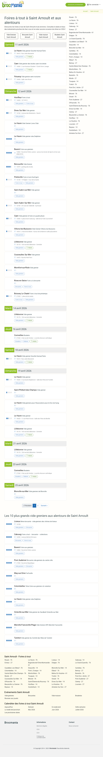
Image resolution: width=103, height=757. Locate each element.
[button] (94, 4)
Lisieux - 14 (73, 23)
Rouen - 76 (73, 17)
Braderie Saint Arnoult (60, 36)
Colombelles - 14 (75, 54)
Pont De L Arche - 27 (76, 87)
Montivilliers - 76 (75, 69)
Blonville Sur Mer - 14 (76, 48)
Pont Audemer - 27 (75, 100)
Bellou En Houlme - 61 (77, 72)
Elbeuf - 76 (73, 60)
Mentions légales (42, 726)
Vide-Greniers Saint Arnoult (11, 36)
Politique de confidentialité (41, 736)
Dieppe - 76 (73, 35)
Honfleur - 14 (73, 118)
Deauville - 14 (74, 45)
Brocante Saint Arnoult (27, 36)
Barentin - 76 (73, 75)
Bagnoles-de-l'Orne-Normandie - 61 (81, 32)
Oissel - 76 (72, 97)
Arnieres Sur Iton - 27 (76, 133)
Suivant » (44, 506)
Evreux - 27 (73, 29)
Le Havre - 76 (73, 20)
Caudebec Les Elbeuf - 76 (78, 42)
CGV (38, 732)
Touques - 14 (73, 81)
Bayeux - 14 (73, 127)
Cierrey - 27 (73, 112)
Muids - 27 (73, 78)
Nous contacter (73, 726)
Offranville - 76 (74, 103)
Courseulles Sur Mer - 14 (77, 90)
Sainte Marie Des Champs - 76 (80, 66)
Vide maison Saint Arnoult (43, 36)
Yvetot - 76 (73, 84)
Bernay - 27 (73, 63)
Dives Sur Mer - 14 (75, 109)
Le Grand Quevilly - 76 (77, 39)
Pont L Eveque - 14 (75, 57)
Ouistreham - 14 (74, 130)
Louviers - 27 (73, 124)
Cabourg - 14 (73, 26)
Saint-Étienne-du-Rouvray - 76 (79, 106)
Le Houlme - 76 (74, 121)
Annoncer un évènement (75, 4)
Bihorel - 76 (73, 94)
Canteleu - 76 (73, 51)
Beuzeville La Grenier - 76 (78, 115)
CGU (38, 729)
